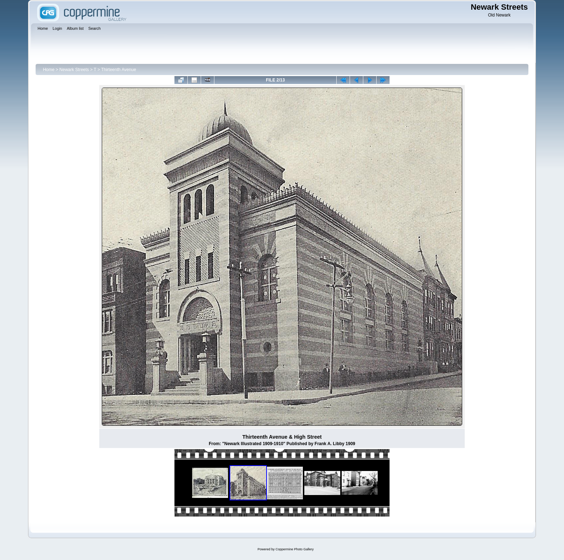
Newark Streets (74, 69)
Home (48, 69)
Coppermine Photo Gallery (295, 549)
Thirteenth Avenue (118, 69)
